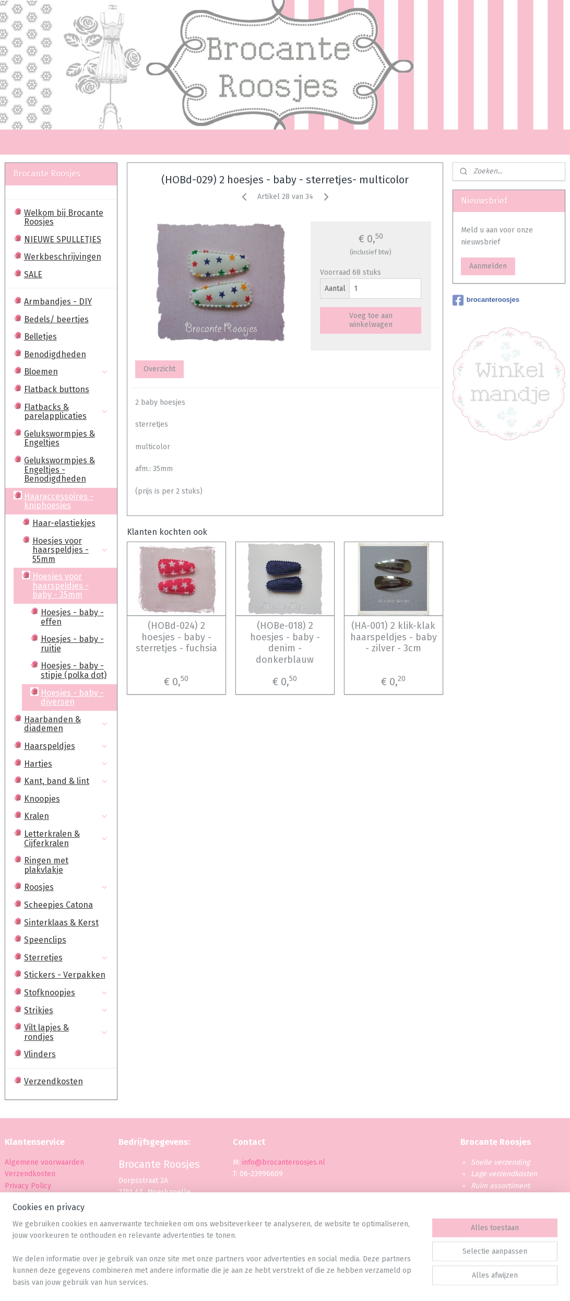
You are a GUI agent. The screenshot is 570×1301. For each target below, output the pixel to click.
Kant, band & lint (66, 781)
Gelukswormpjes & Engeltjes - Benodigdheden (59, 469)
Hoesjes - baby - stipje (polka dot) (73, 670)
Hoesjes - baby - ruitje (72, 643)
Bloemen (66, 372)
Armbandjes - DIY (58, 302)
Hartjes (66, 764)
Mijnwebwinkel (399, 1282)
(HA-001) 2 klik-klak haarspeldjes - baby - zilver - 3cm (393, 637)
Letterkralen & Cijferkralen (66, 838)
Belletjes (40, 337)
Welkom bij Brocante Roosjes (63, 217)
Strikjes (66, 1010)
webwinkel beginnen (312, 1282)
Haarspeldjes (66, 746)
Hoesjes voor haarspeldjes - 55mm (70, 550)
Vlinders (40, 1054)
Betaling (18, 1197)
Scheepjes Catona (58, 905)
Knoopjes (42, 799)
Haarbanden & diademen (66, 724)
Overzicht (159, 369)
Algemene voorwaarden (44, 1162)
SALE (33, 274)
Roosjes (66, 887)
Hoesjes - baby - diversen (72, 697)
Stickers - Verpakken (64, 975)
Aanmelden (488, 266)
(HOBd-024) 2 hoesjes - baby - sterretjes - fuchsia (176, 637)
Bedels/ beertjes (56, 319)
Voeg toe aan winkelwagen (371, 320)
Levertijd (19, 1208)
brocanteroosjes (486, 300)
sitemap (255, 1282)
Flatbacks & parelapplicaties (66, 411)
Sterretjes (66, 958)
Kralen (66, 816)
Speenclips (45, 940)
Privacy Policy (29, 1185)
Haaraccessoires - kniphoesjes (66, 501)
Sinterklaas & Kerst (61, 923)
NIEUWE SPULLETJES (62, 239)
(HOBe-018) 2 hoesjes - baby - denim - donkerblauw (285, 642)
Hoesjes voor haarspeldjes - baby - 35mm (70, 585)
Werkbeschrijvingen (62, 257)
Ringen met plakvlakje (46, 865)
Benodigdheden (55, 354)
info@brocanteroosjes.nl (283, 1162)
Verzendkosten (53, 1081)
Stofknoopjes (66, 993)
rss (275, 1282)
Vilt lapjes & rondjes (66, 1032)
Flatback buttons (56, 389)
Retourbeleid (27, 1220)
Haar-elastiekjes (64, 523)
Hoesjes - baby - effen (72, 617)
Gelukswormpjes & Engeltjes (59, 438)
